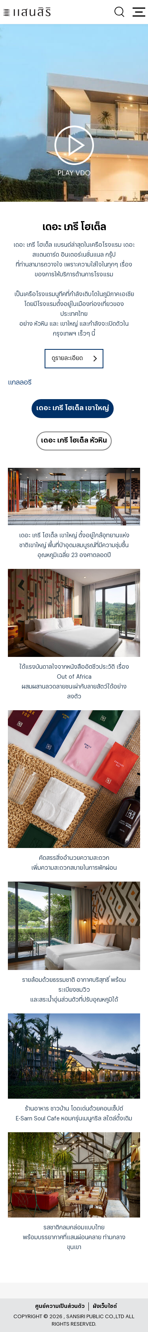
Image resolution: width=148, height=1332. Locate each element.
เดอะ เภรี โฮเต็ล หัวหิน (74, 440)
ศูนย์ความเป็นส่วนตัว (59, 1306)
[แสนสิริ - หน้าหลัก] (27, 12)
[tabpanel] (74, 150)
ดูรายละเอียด (67, 358)
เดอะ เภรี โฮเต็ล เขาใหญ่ (72, 408)
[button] (139, 12)
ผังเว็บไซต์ (105, 1306)
